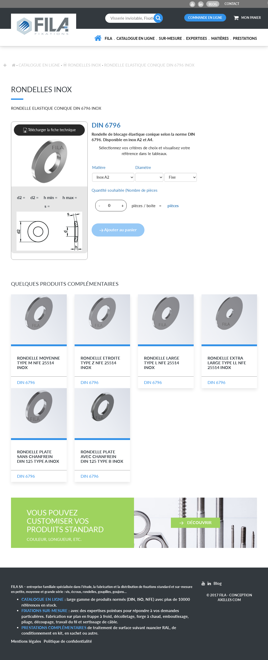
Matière (98, 167)
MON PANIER (247, 18)
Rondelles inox (82, 65)
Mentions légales (26, 641)
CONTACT (232, 4)
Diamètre (143, 167)
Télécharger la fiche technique (49, 130)
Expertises (196, 38)
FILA (108, 38)
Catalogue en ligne (135, 38)
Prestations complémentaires (53, 627)
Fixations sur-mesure (44, 610)
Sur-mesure (170, 38)
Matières (220, 38)
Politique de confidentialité (68, 641)
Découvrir (195, 522)
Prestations (245, 38)
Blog (213, 4)
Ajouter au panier (118, 229)
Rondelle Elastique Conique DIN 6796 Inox (149, 65)
